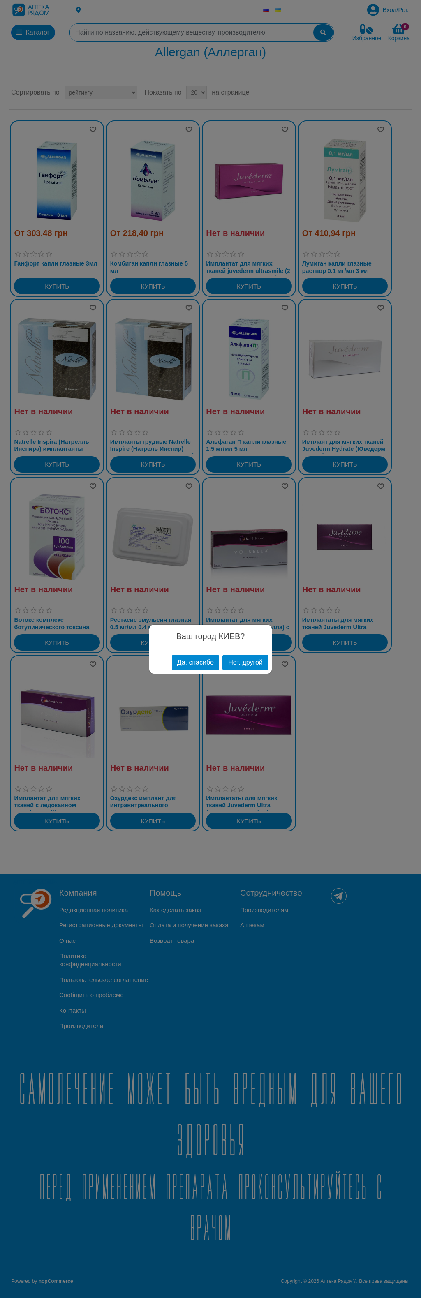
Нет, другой (245, 662)
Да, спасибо (195, 662)
